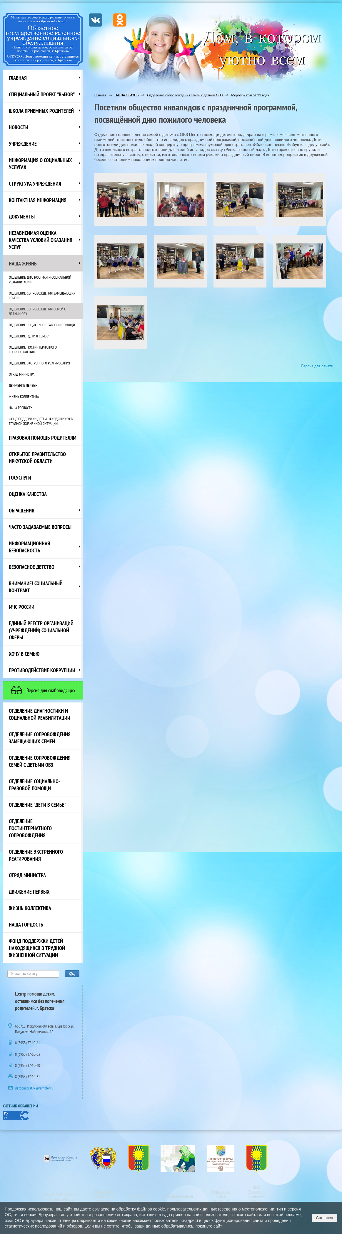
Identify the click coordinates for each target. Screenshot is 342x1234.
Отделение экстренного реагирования (39, 363)
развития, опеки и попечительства (61, 1201)
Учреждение (23, 143)
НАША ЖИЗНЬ (23, 263)
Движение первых (23, 385)
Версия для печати (317, 366)
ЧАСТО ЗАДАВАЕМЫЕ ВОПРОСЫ (40, 526)
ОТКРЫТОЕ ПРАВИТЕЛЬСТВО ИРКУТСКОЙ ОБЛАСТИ (37, 457)
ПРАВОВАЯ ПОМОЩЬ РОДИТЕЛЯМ (42, 437)
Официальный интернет (102, 1193)
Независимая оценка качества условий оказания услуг (40, 240)
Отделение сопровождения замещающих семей (42, 295)
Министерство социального (61, 1194)
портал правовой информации (104, 1201)
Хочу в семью (24, 653)
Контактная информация (37, 200)
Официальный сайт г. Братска (139, 1198)
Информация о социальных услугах (40, 164)
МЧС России (21, 606)
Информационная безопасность (29, 547)
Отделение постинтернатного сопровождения (33, 349)
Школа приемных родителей (41, 110)
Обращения (21, 510)
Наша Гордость (20, 407)
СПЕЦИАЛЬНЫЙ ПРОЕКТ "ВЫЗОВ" (42, 94)
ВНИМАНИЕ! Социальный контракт (36, 587)
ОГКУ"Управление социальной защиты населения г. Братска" (256, 1198)
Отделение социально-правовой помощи (42, 324)
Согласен (324, 1217)
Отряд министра (21, 374)
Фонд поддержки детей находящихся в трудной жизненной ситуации (41, 421)
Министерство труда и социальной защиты (221, 1198)
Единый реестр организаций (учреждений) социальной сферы (41, 630)
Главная (18, 77)
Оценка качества (28, 493)
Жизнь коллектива (24, 396)
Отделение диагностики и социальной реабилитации (40, 279)
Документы (22, 216)
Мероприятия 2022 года (250, 95)
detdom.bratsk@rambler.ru (34, 1088)
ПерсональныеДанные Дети (178, 1198)
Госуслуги (20, 477)
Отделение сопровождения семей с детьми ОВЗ (37, 311)
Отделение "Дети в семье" (29, 336)
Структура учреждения (35, 183)
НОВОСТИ (18, 127)
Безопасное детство (31, 566)
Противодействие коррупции (42, 670)
